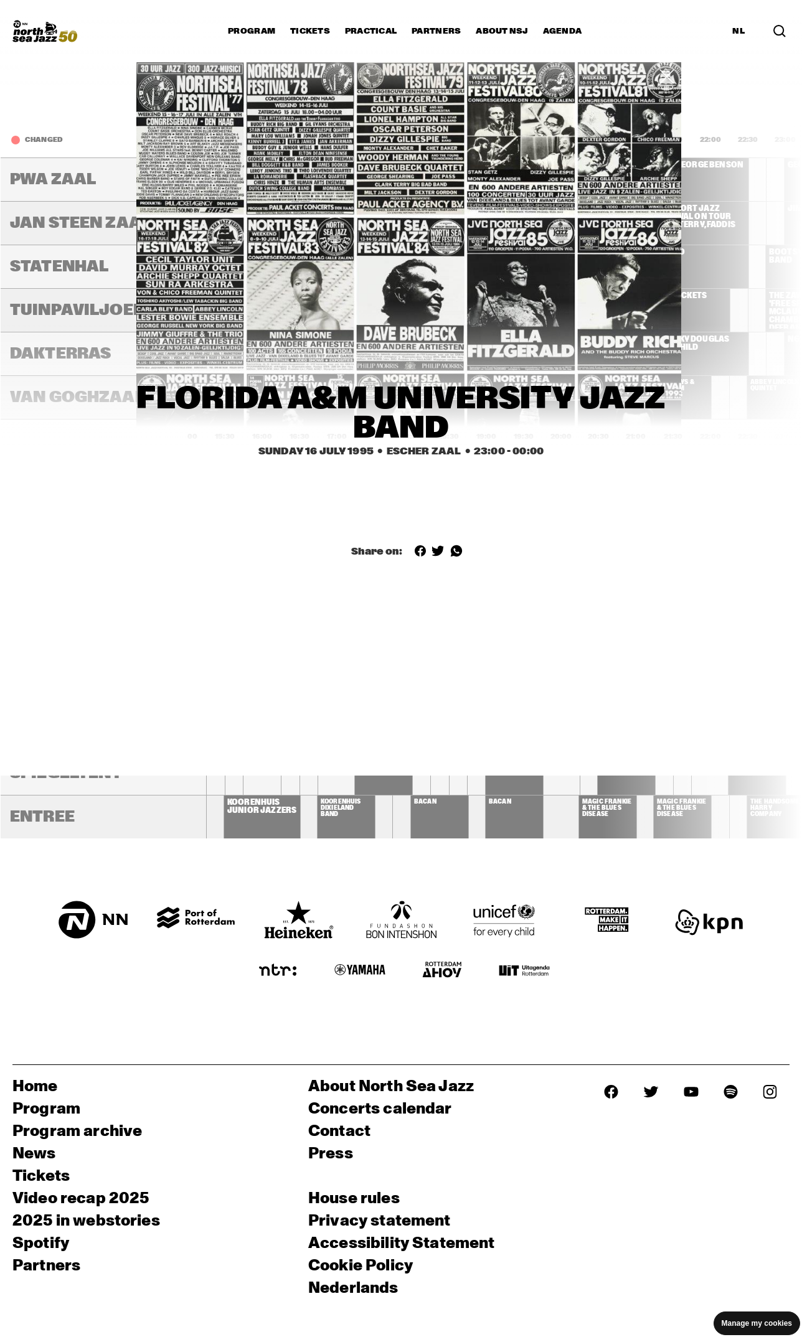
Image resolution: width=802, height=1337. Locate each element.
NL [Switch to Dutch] (738, 31)
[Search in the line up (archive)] (780, 31)
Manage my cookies (757, 1323)
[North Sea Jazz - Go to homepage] (44, 31)
